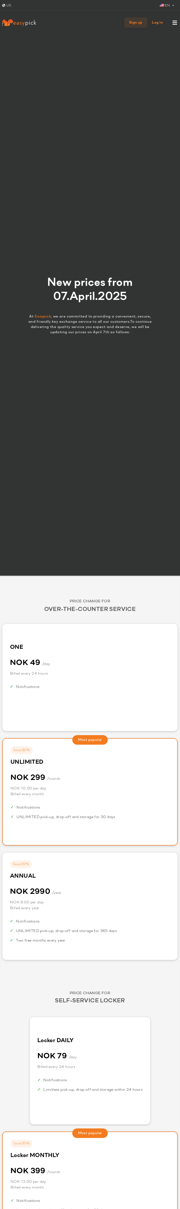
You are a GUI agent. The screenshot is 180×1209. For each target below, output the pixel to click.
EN (165, 5)
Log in (157, 23)
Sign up (135, 23)
